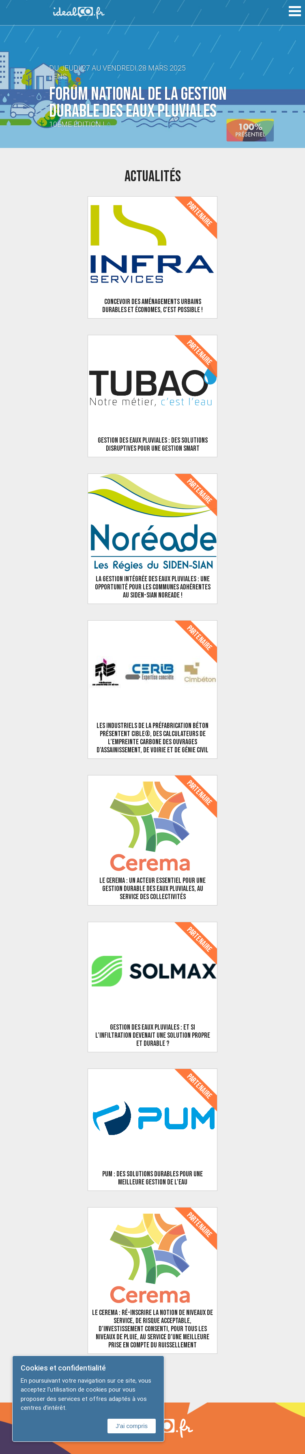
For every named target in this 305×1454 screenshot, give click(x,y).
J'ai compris (132, 1425)
